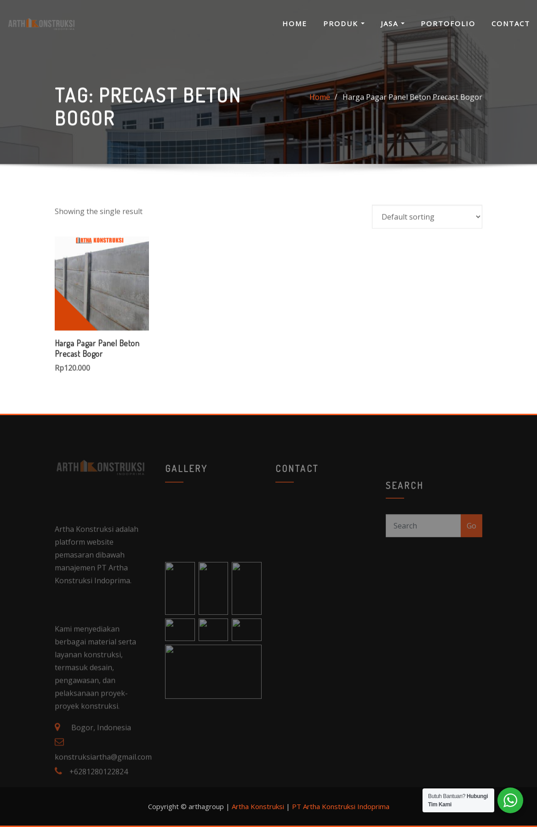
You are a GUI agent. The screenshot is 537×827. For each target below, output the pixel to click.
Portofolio (448, 23)
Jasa (393, 23)
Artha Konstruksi (258, 806)
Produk (344, 23)
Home (294, 23)
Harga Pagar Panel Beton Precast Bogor (412, 105)
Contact (510, 23)
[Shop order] (427, 249)
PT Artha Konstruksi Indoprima (340, 806)
